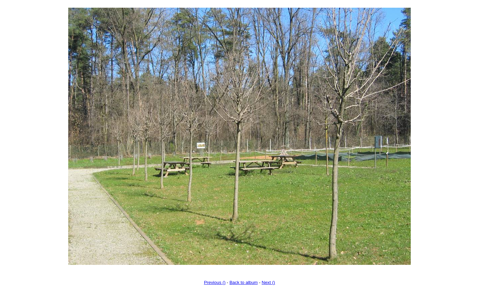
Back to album (243, 282)
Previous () (214, 282)
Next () (268, 282)
